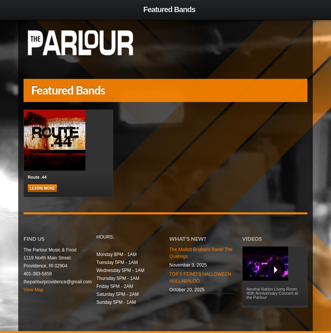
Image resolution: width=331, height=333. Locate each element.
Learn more (42, 188)
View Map (33, 289)
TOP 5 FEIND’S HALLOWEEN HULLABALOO (200, 278)
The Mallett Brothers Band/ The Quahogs (201, 253)
